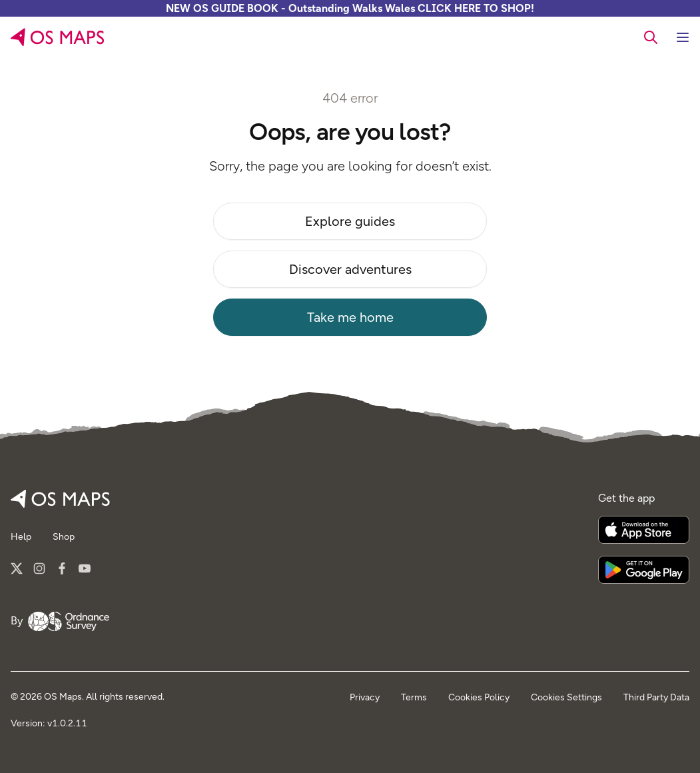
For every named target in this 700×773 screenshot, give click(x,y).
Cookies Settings (566, 697)
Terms (414, 697)
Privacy (365, 697)
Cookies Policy (479, 697)
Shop (64, 536)
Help (21, 536)
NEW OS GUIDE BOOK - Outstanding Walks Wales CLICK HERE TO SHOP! (350, 8)
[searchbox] (651, 36)
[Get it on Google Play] (643, 570)
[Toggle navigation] (682, 37)
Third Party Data (656, 697)
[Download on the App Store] (643, 530)
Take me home (350, 317)
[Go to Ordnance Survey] (68, 621)
